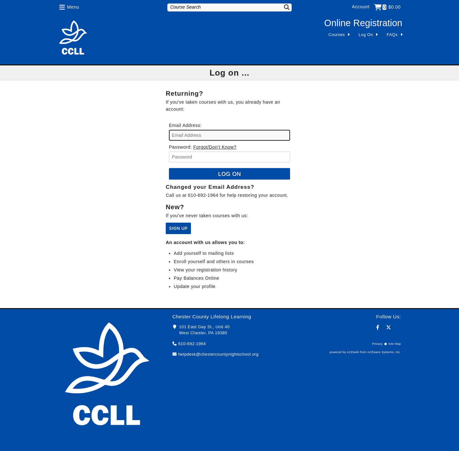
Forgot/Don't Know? (215, 147)
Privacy (377, 343)
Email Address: (185, 125)
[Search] (282, 7)
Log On (366, 34)
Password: (180, 147)
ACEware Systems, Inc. (384, 352)
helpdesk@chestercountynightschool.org (218, 354)
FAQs (392, 34)
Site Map (394, 343)
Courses (336, 34)
